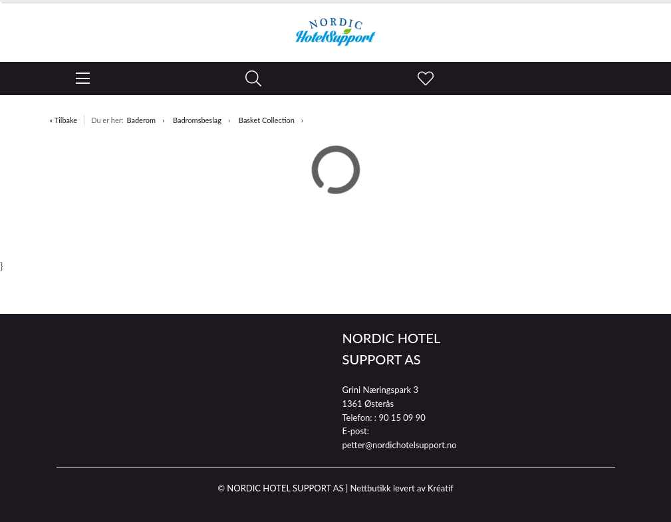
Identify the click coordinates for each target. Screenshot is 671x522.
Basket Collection (267, 120)
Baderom (141, 120)
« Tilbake (64, 120)
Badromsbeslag (197, 120)
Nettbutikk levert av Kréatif (401, 488)
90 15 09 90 (401, 417)
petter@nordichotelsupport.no (399, 445)
